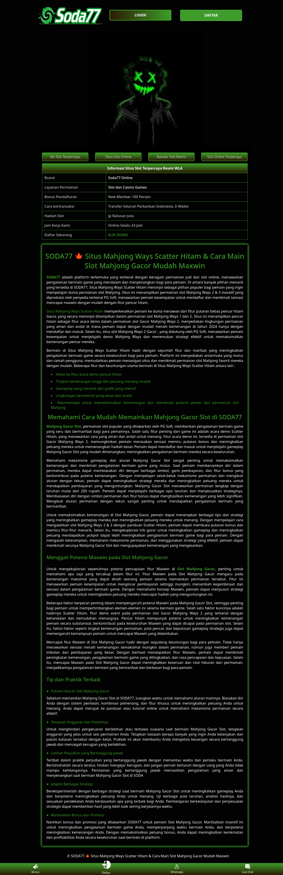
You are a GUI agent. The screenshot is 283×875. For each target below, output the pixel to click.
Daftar (106, 869)
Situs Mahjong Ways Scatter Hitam (74, 311)
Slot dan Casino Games (127, 187)
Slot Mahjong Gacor (196, 568)
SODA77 (53, 277)
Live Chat (247, 869)
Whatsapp (177, 869)
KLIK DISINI (118, 234)
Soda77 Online (120, 177)
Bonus (35, 869)
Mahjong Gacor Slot (63, 426)
